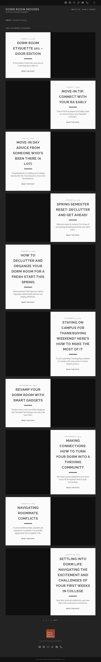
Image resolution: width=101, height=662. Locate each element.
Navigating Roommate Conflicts (28, 513)
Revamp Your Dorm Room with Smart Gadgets (28, 395)
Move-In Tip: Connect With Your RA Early (73, 96)
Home (8, 20)
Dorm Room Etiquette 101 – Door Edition (28, 48)
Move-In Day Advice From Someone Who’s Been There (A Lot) (28, 153)
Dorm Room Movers (22, 9)
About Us (75, 9)
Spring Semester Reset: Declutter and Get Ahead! (73, 209)
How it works (88, 9)
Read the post (28, 71)
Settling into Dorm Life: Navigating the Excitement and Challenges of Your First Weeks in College (73, 575)
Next (55, 620)
